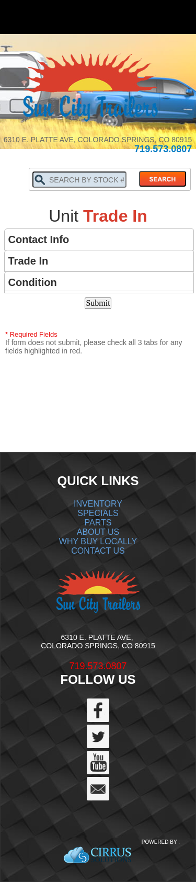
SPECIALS (97, 513)
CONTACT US (98, 550)
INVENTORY (98, 503)
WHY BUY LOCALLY (98, 541)
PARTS (98, 522)
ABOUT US (98, 532)
